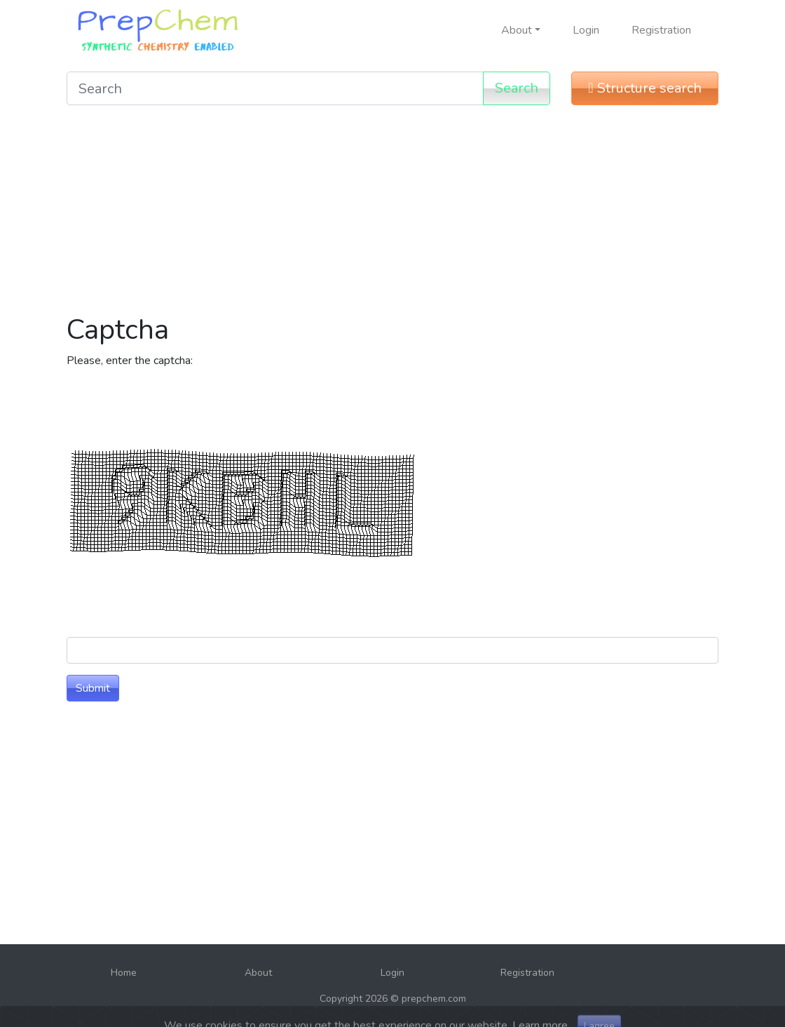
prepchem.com (434, 998)
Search (516, 88)
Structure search (644, 88)
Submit (93, 688)
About (258, 972)
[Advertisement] (392, 214)
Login (586, 30)
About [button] (516, 30)
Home (124, 972)
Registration (661, 30)
